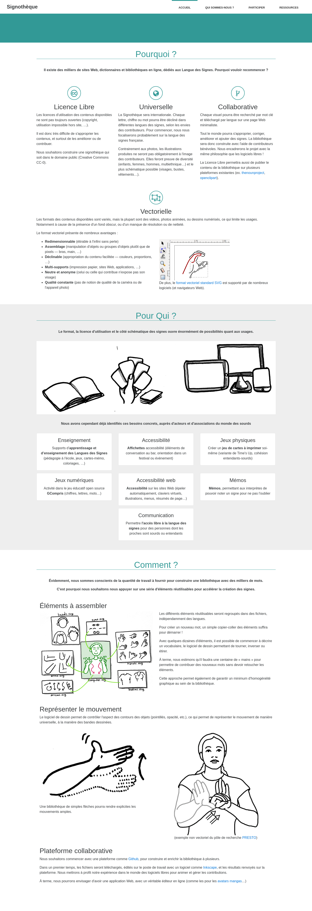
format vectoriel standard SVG (199, 283)
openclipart (208, 178)
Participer (256, 7)
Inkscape (210, 867)
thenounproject (253, 173)
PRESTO (249, 837)
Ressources (288, 7)
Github (133, 859)
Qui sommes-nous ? (219, 7)
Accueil (185, 7)
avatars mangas (229, 881)
